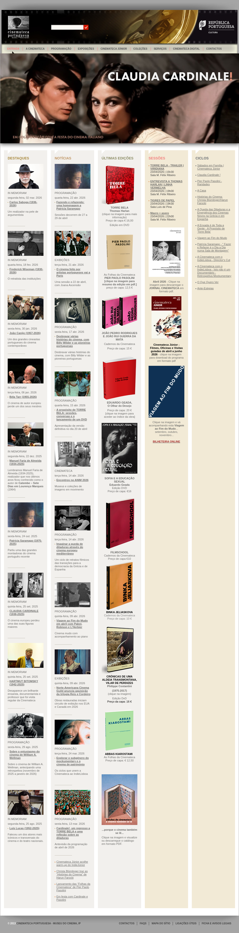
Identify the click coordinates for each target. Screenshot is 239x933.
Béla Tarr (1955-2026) (23, 396)
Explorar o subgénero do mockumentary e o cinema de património (72, 761)
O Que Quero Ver (208, 282)
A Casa (201, 190)
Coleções (140, 48)
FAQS (143, 923)
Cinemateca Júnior (114, 48)
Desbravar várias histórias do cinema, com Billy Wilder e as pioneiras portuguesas (73, 341)
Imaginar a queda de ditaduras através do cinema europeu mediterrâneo (69, 548)
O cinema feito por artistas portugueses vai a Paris (73, 272)
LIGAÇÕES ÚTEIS (185, 923)
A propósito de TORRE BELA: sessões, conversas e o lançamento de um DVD (71, 414)
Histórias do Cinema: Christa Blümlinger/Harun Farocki (212, 200)
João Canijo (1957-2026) (24, 333)
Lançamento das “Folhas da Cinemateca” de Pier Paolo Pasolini (73, 887)
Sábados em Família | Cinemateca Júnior (210, 167)
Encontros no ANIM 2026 (72, 480)
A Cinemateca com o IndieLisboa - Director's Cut (213, 258)
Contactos (214, 48)
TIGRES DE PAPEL (162, 200)
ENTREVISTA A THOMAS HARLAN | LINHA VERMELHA (166, 184)
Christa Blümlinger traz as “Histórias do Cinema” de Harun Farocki (72, 874)
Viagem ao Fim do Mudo (212, 237)
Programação (61, 48)
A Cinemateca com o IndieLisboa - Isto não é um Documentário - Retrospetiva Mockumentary (214, 271)
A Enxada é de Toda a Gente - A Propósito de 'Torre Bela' (211, 228)
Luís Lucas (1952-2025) (24, 828)
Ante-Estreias (205, 288)
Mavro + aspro (159, 213)
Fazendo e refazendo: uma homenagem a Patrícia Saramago (70, 205)
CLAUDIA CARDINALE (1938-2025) (24, 612)
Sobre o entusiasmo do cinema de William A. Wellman (24, 754)
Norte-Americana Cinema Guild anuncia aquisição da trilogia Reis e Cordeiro (73, 691)
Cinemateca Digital (186, 48)
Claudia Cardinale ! (209, 174)
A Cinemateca (35, 48)
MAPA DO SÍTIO (161, 923)
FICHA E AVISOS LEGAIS (216, 923)
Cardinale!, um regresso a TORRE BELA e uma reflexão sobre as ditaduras (73, 833)
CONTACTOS (126, 923)
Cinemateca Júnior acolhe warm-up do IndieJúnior (72, 863)
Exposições (86, 48)
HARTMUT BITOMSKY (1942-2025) (23, 683)
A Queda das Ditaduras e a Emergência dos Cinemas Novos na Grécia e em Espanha (213, 214)
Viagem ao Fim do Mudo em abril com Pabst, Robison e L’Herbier (72, 624)
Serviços (160, 48)
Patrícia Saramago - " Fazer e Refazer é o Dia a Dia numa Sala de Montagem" (214, 247)
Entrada (13, 48)
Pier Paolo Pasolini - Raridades (209, 183)
